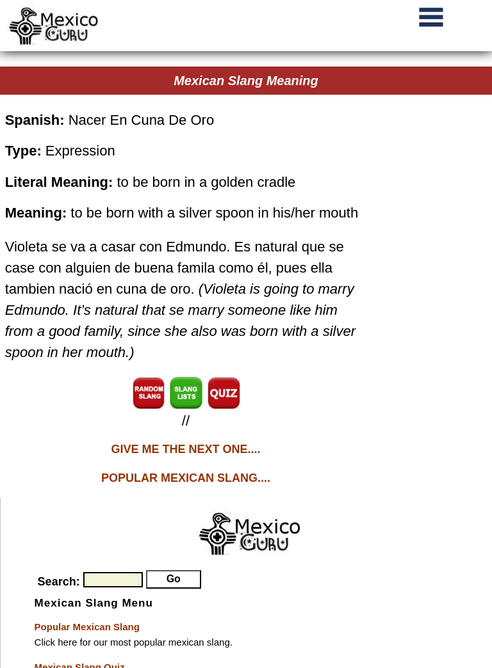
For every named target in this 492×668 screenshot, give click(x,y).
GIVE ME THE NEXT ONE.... (185, 449)
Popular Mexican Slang (87, 626)
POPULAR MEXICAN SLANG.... (185, 478)
